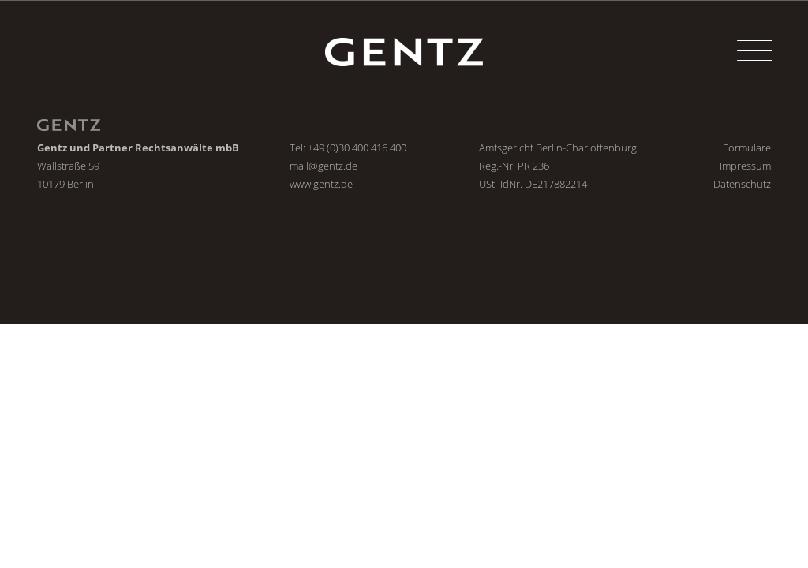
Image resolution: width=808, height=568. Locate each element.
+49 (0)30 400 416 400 (357, 147)
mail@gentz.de (323, 166)
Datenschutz (742, 184)
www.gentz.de (321, 184)
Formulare (747, 147)
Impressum (745, 166)
